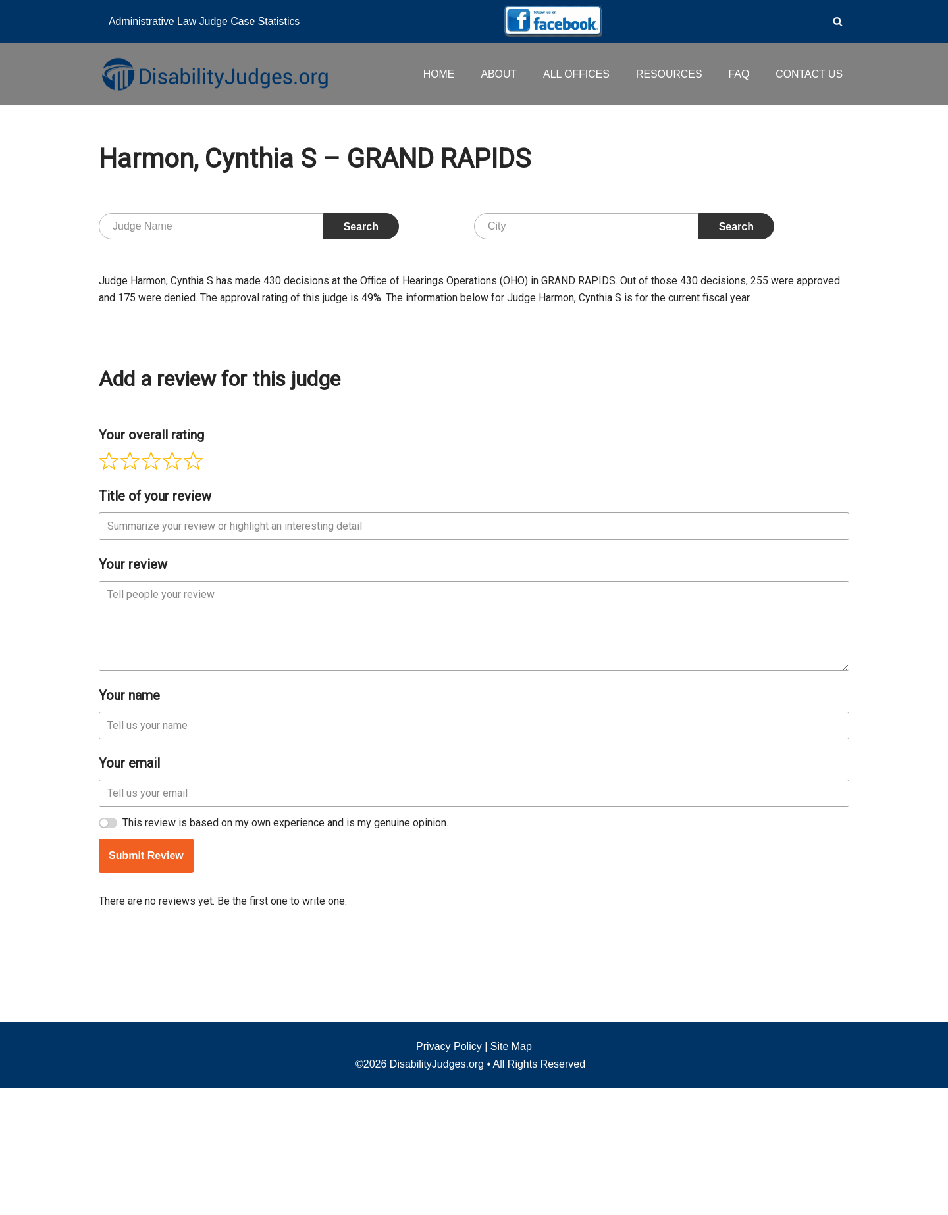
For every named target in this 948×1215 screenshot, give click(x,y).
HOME (436, 74)
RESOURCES (668, 74)
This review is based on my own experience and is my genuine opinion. (285, 1022)
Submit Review (146, 1054)
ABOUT (497, 74)
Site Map (511, 1173)
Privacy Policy (449, 1173)
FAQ (738, 74)
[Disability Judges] (214, 74)
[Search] (838, 21)
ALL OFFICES (574, 74)
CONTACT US (809, 74)
